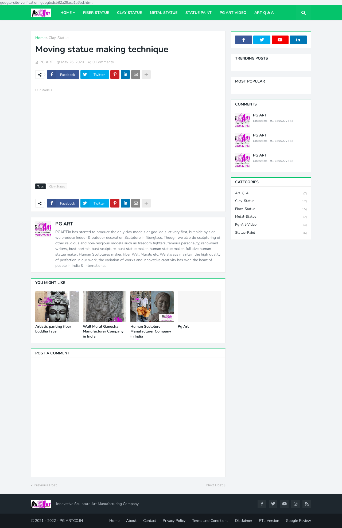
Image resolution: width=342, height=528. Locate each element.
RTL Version (269, 520)
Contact (149, 520)
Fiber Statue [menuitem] (96, 12)
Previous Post (45, 485)
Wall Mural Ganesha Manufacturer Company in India (103, 331)
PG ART (64, 224)
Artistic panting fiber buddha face (53, 329)
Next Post (214, 485)
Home (40, 37)
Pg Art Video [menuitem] (233, 12)
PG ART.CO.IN (71, 520)
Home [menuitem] (66, 12)
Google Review (298, 520)
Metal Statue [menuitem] (163, 12)
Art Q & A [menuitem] (264, 12)
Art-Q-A (271, 193)
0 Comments (103, 62)
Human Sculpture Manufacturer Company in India (150, 331)
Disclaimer (243, 520)
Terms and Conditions (210, 520)
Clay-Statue (58, 37)
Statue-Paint (271, 233)
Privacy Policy (174, 520)
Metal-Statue (271, 217)
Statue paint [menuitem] (198, 12)
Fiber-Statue (271, 209)
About (131, 520)
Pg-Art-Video (271, 225)
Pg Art (183, 326)
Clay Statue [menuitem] (129, 12)
